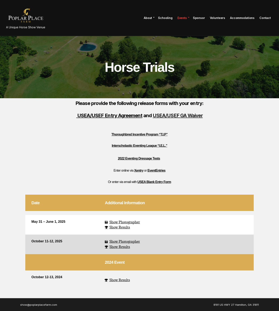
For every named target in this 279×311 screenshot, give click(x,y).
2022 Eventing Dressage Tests (139, 158)
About (148, 18)
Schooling (165, 18)
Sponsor (199, 18)
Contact (265, 18)
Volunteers (217, 18)
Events (182, 18)
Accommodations (242, 18)
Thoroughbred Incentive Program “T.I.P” (139, 134)
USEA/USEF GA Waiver (178, 115)
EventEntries (156, 170)
